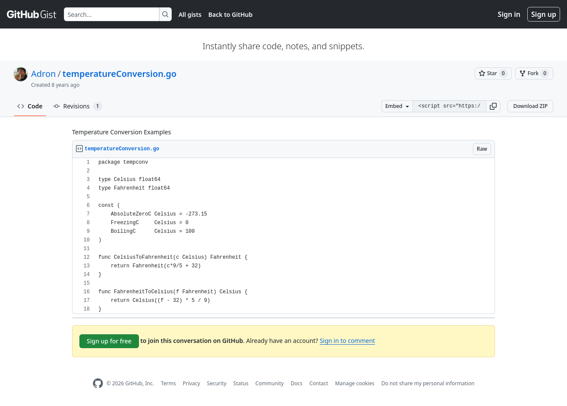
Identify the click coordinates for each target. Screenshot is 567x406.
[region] (283, 236)
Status (241, 383)
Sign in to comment (347, 340)
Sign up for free (109, 341)
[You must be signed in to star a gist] (493, 73)
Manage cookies (354, 383)
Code (30, 106)
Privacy (191, 383)
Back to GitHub (230, 14)
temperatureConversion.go (119, 73)
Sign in (509, 14)
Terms (168, 383)
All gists (190, 14)
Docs (296, 383)
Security (217, 383)
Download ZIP (530, 106)
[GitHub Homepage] (98, 383)
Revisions (77, 106)
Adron (43, 73)
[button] (493, 106)
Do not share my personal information (428, 383)
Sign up (543, 14)
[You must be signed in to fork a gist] (534, 73)
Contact (318, 383)
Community (269, 383)
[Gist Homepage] (32, 14)
